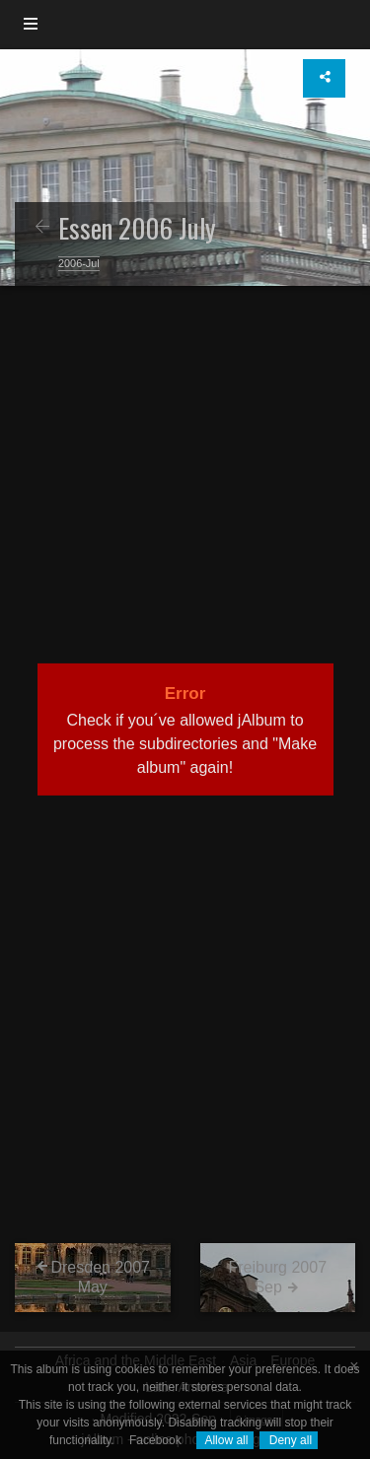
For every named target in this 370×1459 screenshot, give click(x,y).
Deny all (288, 1440)
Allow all (225, 1440)
